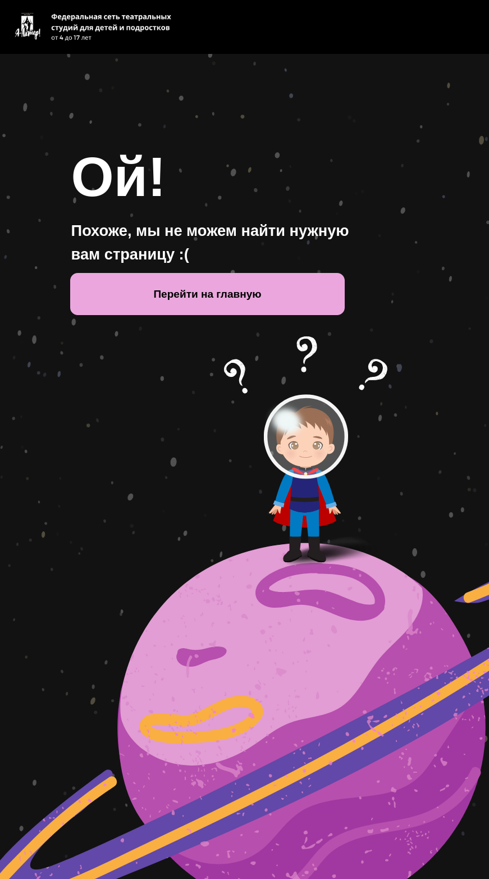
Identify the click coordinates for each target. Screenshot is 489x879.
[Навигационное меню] (470, 27)
